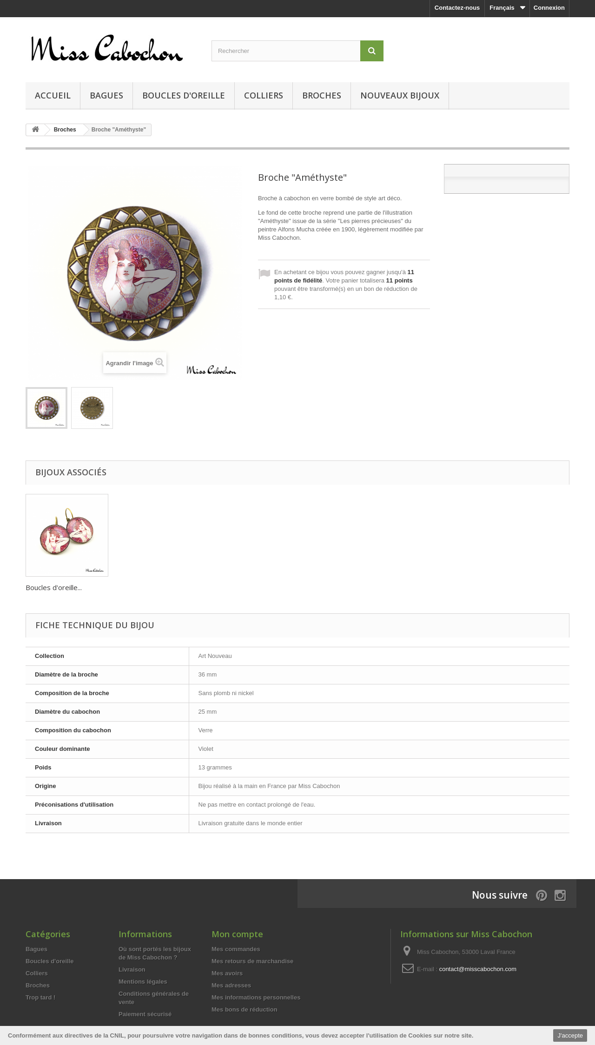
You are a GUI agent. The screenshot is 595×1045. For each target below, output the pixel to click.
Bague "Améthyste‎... (58, 587)
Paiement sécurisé (145, 1014)
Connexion (549, 7)
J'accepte (570, 1035)
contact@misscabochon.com (477, 969)
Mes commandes (236, 949)
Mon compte (237, 934)
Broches (321, 95)
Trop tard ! (40, 997)
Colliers (263, 95)
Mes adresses (231, 985)
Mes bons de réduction (245, 1009)
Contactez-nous (457, 7)
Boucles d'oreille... (146, 587)
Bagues (106, 95)
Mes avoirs (227, 973)
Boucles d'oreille (183, 95)
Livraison (132, 969)
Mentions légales (143, 981)
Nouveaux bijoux (399, 95)
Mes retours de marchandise (252, 961)
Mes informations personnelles (256, 997)
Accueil (53, 95)
